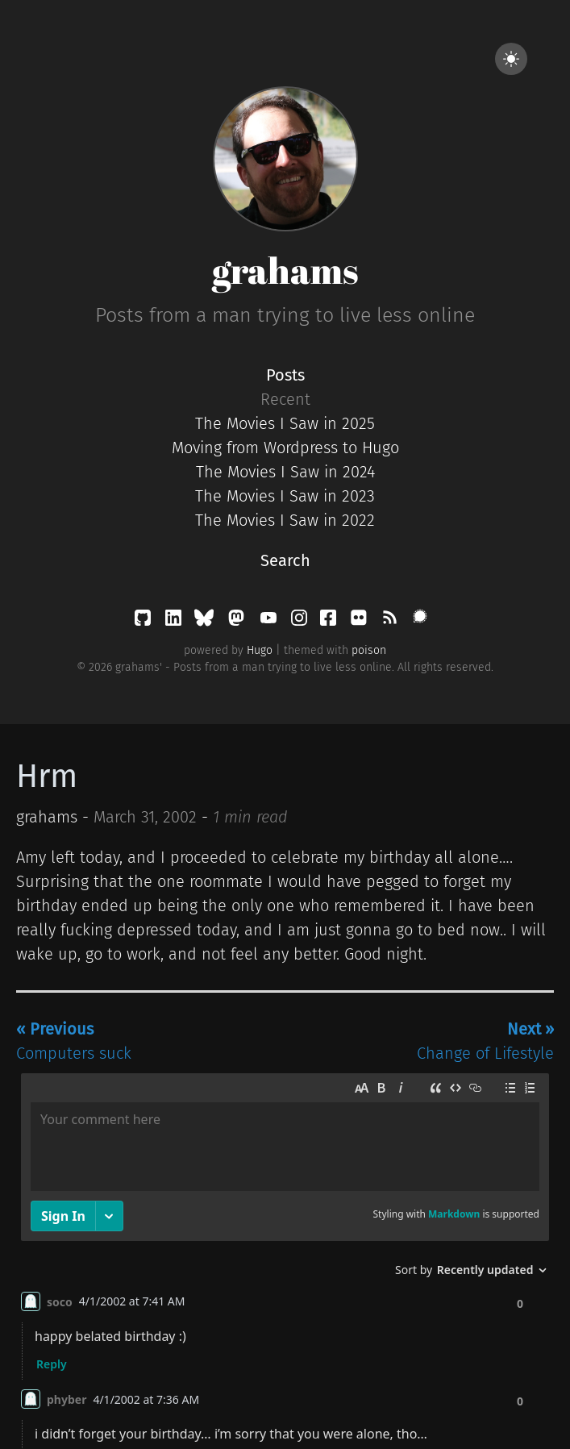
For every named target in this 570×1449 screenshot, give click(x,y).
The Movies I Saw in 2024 (285, 471)
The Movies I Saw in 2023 (285, 496)
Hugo (260, 650)
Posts (285, 375)
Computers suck (73, 1041)
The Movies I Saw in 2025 (285, 423)
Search (285, 560)
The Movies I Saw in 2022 (285, 520)
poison (369, 650)
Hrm (46, 776)
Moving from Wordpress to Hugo (285, 447)
